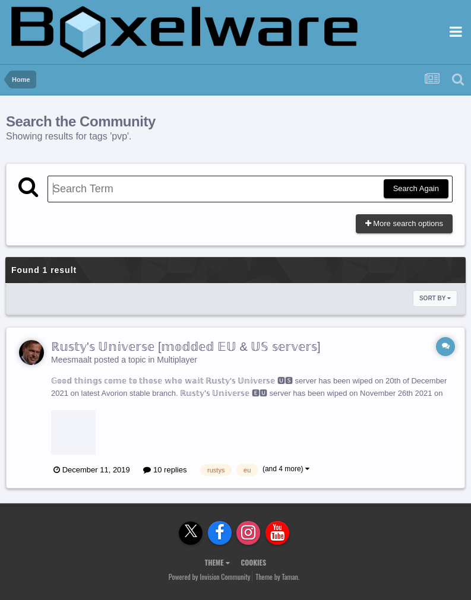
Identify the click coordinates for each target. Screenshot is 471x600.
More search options (404, 223)
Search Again (416, 188)
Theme (217, 562)
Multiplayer (177, 359)
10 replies (164, 469)
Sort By (435, 298)
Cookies (253, 562)
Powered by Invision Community (210, 577)
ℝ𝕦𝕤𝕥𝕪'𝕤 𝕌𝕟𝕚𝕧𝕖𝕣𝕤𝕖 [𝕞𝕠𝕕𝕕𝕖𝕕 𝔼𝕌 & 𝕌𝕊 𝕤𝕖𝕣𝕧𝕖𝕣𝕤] (186, 346)
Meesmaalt (71, 359)
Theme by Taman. (277, 577)
